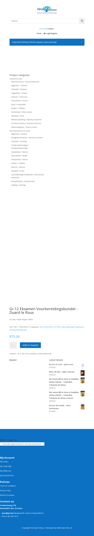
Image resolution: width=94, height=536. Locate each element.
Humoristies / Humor (19, 100)
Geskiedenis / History (19, 152)
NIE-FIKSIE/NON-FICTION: (19, 131)
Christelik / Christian (19, 89)
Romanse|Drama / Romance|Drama (26, 123)
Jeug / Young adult (18, 104)
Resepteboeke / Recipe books (23, 181)
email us (42, 29)
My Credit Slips (6, 466)
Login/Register (50, 33)
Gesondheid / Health (19, 155)
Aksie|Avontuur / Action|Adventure (25, 81)
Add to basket (30, 345)
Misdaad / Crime (17, 116)
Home (39, 33)
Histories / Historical (19, 97)
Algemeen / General (19, 85)
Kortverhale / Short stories (21, 112)
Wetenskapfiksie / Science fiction (24, 127)
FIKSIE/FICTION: (15, 79)
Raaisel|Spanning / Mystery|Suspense (26, 119)
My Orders (4, 461)
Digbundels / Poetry (19, 93)
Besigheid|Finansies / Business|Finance (27, 137)
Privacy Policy (5, 490)
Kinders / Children (18, 108)
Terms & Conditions (8, 486)
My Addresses (5, 471)
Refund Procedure (7, 495)
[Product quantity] (13, 345)
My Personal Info (7, 475)
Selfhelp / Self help (18, 185)
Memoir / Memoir (18, 167)
